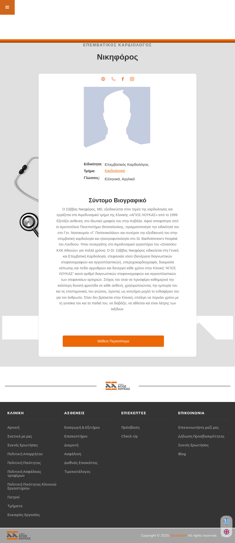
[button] (7, 7)
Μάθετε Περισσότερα (113, 341)
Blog (182, 454)
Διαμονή (71, 445)
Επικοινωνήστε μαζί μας (198, 427)
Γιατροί (13, 497)
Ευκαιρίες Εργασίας (23, 515)
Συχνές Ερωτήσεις (22, 445)
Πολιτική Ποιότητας (24, 463)
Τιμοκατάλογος (77, 471)
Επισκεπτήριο (75, 436)
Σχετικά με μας (19, 436)
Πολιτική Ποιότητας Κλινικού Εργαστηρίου (31, 486)
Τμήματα (15, 506)
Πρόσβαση (130, 427)
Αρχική (13, 427)
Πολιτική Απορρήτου (25, 454)
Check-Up (129, 436)
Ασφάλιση (72, 454)
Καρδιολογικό (115, 171)
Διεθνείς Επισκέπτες (81, 463)
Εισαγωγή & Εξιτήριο (82, 427)
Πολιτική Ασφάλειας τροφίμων (24, 473)
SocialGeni (179, 535)
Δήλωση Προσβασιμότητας (201, 436)
